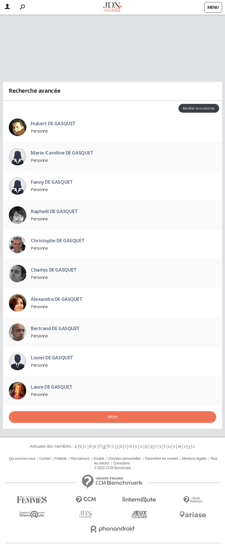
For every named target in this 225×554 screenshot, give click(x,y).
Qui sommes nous (22, 459)
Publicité (60, 459)
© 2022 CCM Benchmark (112, 468)
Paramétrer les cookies (161, 459)
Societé (98, 459)
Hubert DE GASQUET (53, 123)
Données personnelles (124, 459)
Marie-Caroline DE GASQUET (62, 153)
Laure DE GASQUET (51, 387)
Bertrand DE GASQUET (55, 328)
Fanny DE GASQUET (52, 182)
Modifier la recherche (199, 108)
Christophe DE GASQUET (57, 240)
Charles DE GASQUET (53, 270)
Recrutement (80, 459)
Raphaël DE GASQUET (54, 211)
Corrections (121, 463)
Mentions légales (194, 459)
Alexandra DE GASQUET (57, 299)
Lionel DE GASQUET (52, 357)
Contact (44, 459)
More (112, 416)
